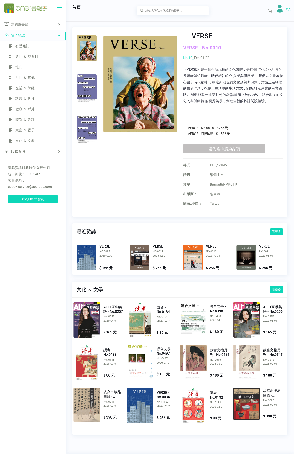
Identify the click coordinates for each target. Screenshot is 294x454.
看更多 (276, 231)
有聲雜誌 (19, 46)
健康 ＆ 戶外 (22, 109)
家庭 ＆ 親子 (22, 130)
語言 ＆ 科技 (22, 99)
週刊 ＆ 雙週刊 (23, 57)
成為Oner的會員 (33, 199)
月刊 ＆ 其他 (22, 78)
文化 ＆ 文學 (22, 141)
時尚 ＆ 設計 (22, 120)
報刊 (15, 67)
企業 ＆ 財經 (22, 88)
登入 (288, 9)
